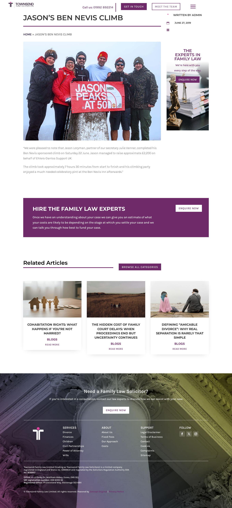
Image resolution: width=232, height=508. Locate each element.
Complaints (147, 450)
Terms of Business (152, 436)
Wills (66, 455)
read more (52, 344)
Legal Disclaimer (150, 432)
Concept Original (98, 491)
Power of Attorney (73, 450)
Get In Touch (134, 6)
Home (27, 34)
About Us (107, 432)
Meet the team (166, 6)
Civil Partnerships (73, 446)
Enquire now (188, 79)
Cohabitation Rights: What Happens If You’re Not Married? (52, 329)
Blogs (52, 339)
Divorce (67, 432)
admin (197, 15)
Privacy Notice (116, 491)
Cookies (145, 446)
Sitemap (146, 455)
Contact (145, 441)
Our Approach (110, 441)
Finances (68, 436)
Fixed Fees (108, 436)
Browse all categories (140, 267)
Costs (105, 446)
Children (68, 441)
